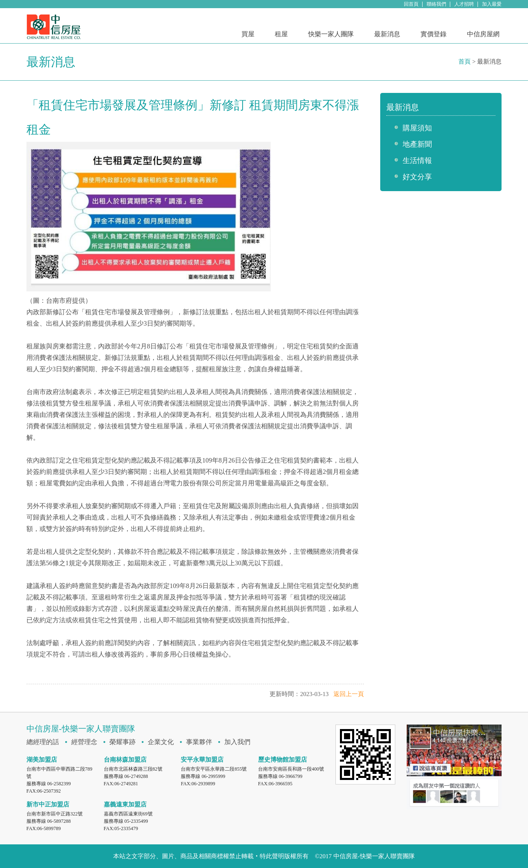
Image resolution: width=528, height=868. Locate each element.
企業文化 (161, 741)
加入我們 (237, 741)
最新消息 (387, 34)
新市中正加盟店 (47, 804)
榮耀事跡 (123, 741)
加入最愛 (492, 4)
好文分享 (417, 177)
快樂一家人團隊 (331, 34)
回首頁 (411, 4)
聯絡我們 (436, 4)
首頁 (464, 61)
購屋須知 (417, 128)
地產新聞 (417, 144)
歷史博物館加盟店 (282, 759)
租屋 (281, 34)
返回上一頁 (348, 694)
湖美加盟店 (41, 759)
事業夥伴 (199, 741)
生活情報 (417, 160)
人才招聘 (464, 4)
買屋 (247, 34)
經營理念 (84, 741)
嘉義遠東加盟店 (125, 804)
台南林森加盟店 (125, 759)
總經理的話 (42, 741)
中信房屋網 (483, 34)
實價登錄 (434, 34)
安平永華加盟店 (202, 759)
